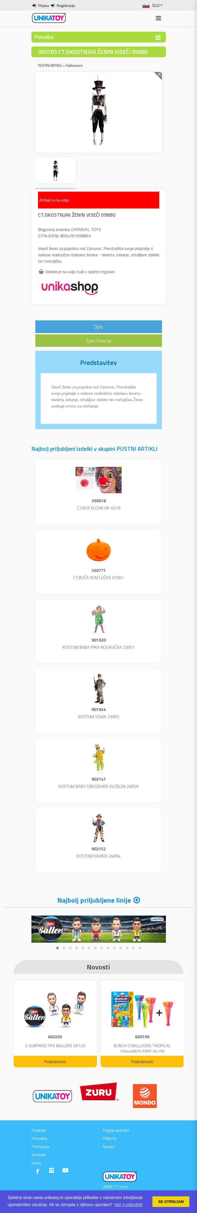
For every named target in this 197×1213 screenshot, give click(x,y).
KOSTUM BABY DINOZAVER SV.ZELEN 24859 (98, 786)
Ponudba (39, 1138)
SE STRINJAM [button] (171, 1202)
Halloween (74, 65)
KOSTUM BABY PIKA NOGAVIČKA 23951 (99, 647)
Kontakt (38, 1155)
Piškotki (110, 1138)
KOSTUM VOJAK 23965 (98, 716)
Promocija (40, 1146)
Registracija (66, 5)
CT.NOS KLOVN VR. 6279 (99, 508)
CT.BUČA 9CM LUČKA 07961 (98, 577)
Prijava (43, 5)
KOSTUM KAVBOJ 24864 (98, 856)
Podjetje (38, 1130)
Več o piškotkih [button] (128, 1204)
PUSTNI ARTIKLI (50, 65)
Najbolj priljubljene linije (94, 900)
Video (36, 1163)
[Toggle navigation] (157, 37)
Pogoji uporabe (116, 1130)
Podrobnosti (55, 1061)
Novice (109, 1146)
